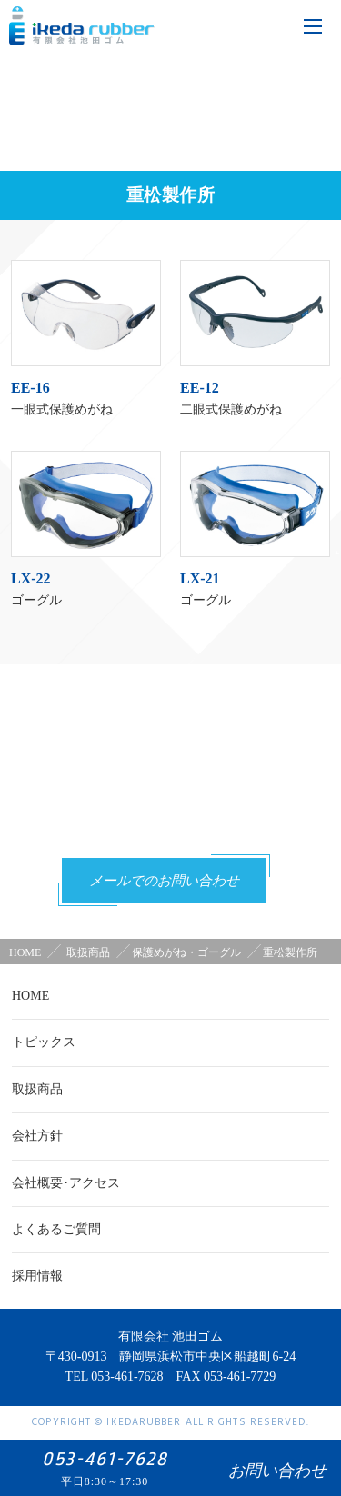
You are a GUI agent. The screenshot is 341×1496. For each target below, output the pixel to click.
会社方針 (37, 1135)
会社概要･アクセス (66, 1183)
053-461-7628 (182, 820)
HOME (25, 952)
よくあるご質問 (56, 1229)
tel (225, 25)
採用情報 (37, 1275)
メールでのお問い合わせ (164, 882)
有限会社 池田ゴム (171, 1336)
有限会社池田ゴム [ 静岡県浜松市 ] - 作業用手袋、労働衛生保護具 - (82, 27)
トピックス (43, 1042)
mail (271, 25)
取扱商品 (37, 1089)
